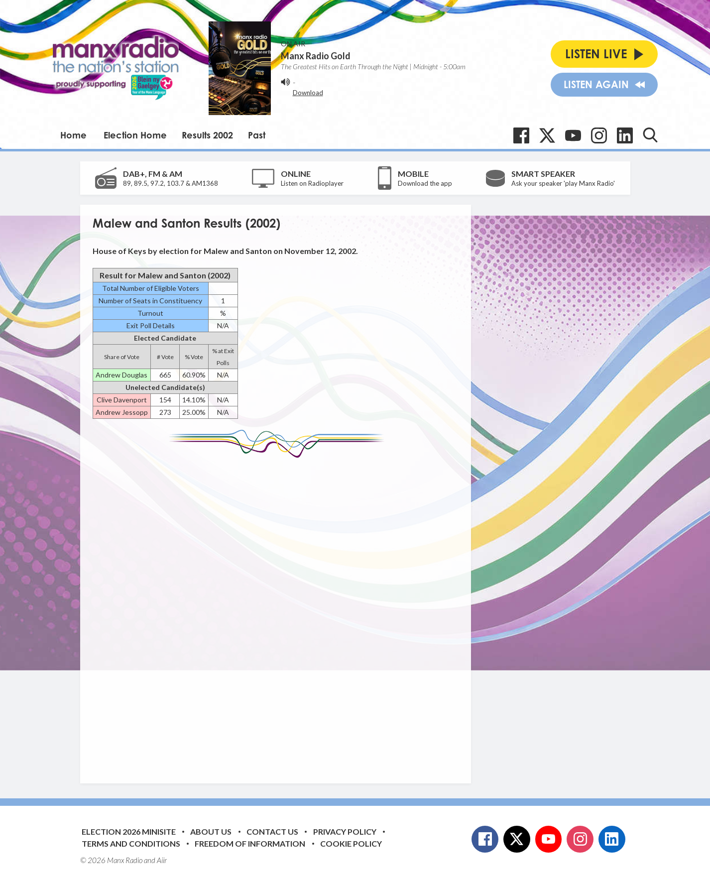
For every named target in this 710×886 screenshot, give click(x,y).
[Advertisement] (279, 613)
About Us (211, 831)
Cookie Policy (351, 843)
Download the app (425, 183)
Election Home (135, 134)
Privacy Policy (344, 831)
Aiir (162, 860)
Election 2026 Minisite (129, 831)
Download (308, 93)
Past (256, 134)
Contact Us (272, 831)
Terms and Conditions (131, 843)
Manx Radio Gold (316, 55)
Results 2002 (207, 134)
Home (73, 134)
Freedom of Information (250, 843)
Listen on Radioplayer (312, 183)
